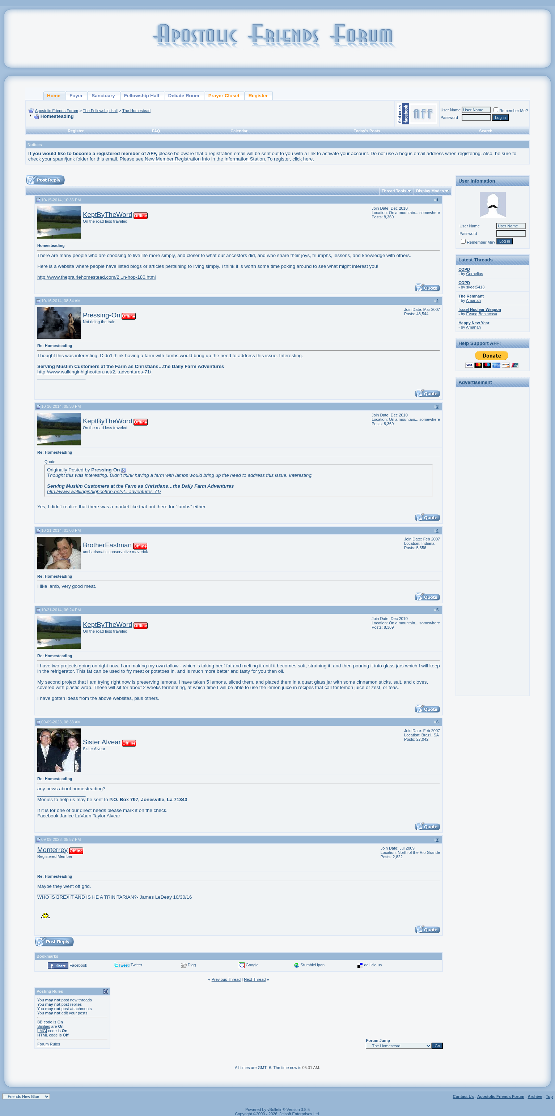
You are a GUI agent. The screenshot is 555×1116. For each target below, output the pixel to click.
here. (308, 159)
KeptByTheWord (107, 214)
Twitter (136, 965)
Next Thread (255, 979)
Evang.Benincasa (481, 314)
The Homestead (136, 110)
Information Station (244, 159)
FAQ (156, 131)
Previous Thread (226, 979)
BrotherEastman (107, 545)
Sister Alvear (102, 742)
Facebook (78, 965)
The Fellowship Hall (100, 110)
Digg (192, 965)
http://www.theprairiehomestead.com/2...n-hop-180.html (96, 277)
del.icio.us (373, 965)
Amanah (473, 300)
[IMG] (42, 1031)
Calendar (238, 131)
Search (485, 131)
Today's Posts (367, 131)
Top (549, 1096)
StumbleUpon (313, 965)
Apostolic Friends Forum (56, 110)
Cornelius (474, 273)
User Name (451, 110)
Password (449, 117)
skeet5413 (475, 287)
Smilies (43, 1026)
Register (76, 131)
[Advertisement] (492, 498)
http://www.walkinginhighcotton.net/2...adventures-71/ (94, 372)
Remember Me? (510, 110)
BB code (44, 1022)
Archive (535, 1096)
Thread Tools (394, 191)
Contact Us (463, 1096)
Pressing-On (101, 315)
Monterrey (52, 850)
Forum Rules (48, 1044)
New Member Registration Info (177, 159)
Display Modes (430, 191)
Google (252, 965)
